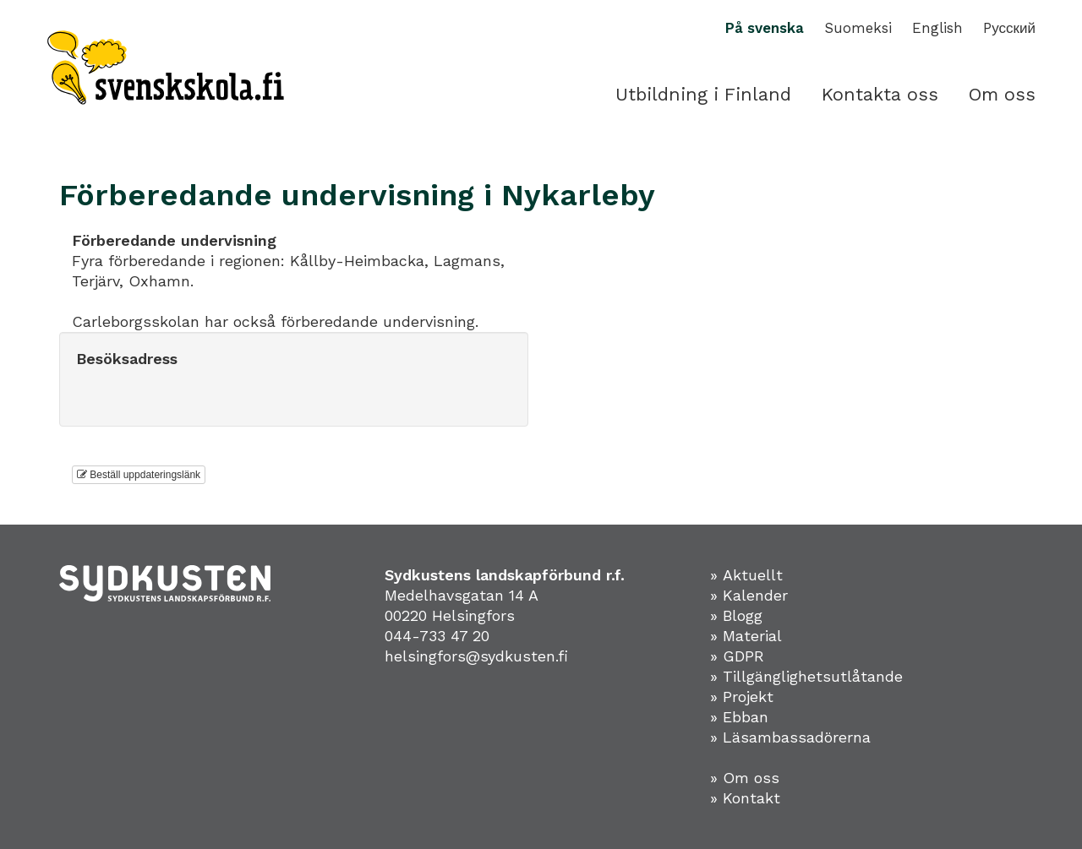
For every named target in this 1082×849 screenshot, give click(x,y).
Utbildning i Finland (703, 94)
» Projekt (741, 696)
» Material (746, 636)
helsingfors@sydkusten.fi (476, 656)
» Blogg (736, 615)
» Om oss (744, 777)
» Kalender (749, 595)
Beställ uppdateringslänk (138, 475)
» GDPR (737, 656)
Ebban (745, 717)
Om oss (1002, 94)
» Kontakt (745, 798)
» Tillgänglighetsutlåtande (806, 676)
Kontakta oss (880, 94)
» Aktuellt (746, 575)
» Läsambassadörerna (790, 737)
